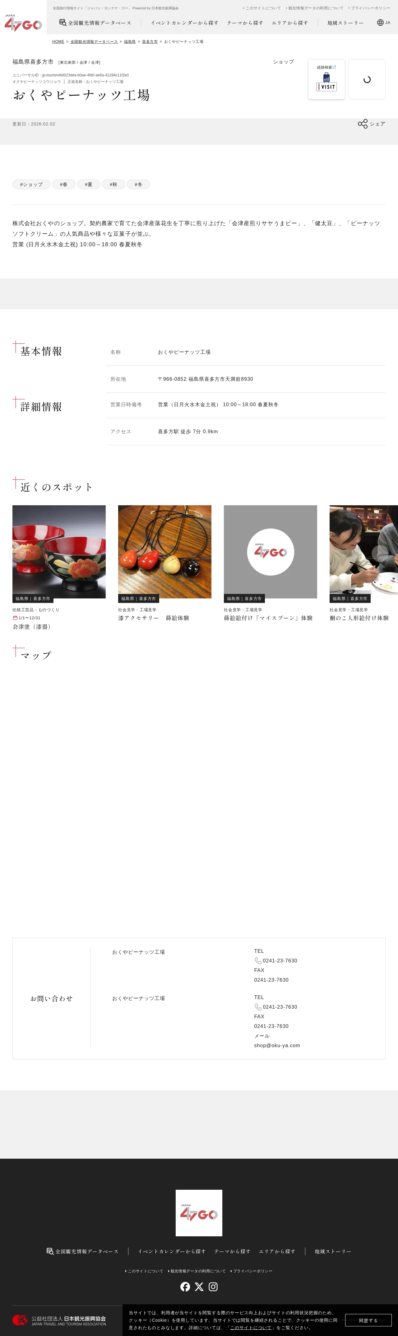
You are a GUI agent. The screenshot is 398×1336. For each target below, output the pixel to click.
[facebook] (185, 1286)
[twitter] (199, 1286)
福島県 (130, 41)
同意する (368, 1320)
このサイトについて (251, 1327)
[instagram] (213, 1286)
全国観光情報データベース (95, 22)
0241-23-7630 (280, 960)
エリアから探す (289, 22)
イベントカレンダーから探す (184, 22)
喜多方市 (150, 41)
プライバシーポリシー (371, 8)
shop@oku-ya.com (277, 1045)
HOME (58, 41)
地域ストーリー (345, 22)
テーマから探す (245, 22)
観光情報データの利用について (316, 8)
